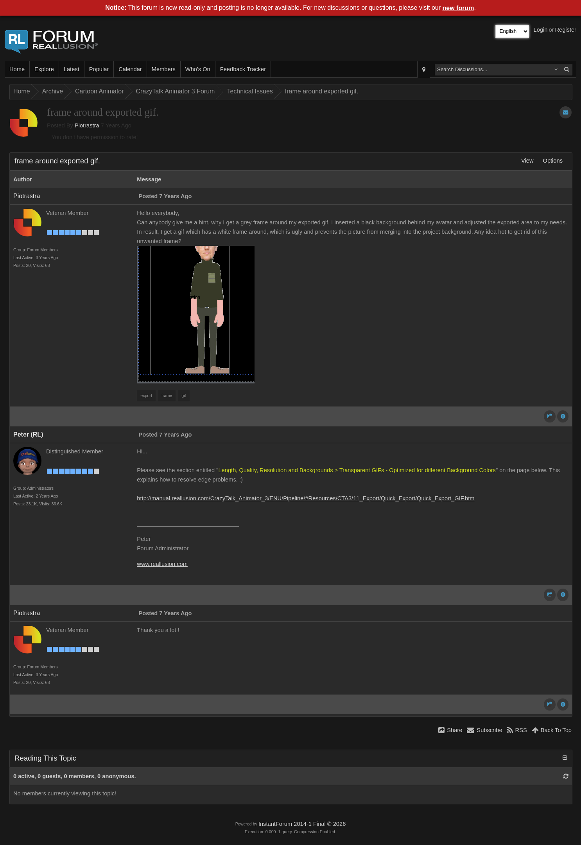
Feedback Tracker (243, 69)
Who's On (198, 69)
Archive (52, 91)
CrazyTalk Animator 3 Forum (175, 91)
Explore (44, 69)
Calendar (130, 69)
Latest (71, 69)
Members (163, 69)
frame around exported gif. (322, 91)
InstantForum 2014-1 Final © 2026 (302, 824)
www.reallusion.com (162, 564)
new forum (458, 8)
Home (17, 69)
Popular (99, 69)
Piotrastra (87, 125)
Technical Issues (250, 91)
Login (541, 30)
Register (565, 30)
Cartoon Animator (99, 91)
